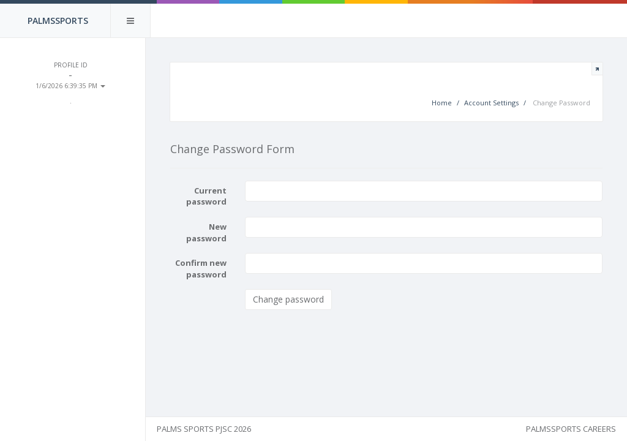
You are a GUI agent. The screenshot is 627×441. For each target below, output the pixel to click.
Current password (213, 197)
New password (213, 233)
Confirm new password (208, 269)
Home (441, 103)
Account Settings (491, 103)
